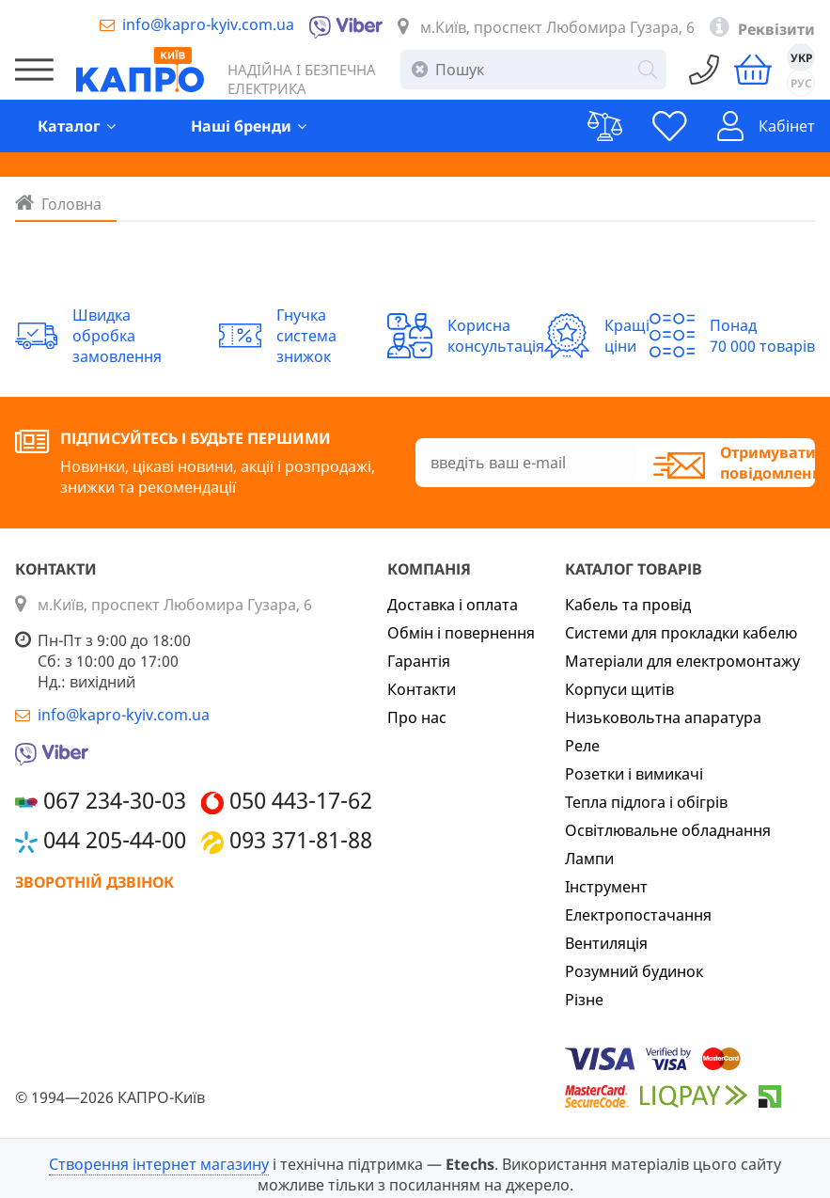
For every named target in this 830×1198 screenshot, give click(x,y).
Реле (582, 745)
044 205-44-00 (114, 839)
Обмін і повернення (461, 633)
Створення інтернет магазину (159, 1164)
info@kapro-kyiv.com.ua (208, 24)
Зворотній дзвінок (94, 882)
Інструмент (606, 886)
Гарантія (418, 661)
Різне (584, 999)
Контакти (421, 689)
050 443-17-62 (300, 799)
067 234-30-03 (114, 799)
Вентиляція (606, 943)
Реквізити (776, 29)
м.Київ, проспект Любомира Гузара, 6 (557, 27)
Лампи (589, 858)
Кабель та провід (628, 604)
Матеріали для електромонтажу (682, 661)
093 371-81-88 (300, 839)
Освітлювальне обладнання (668, 830)
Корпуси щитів (619, 689)
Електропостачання (638, 915)
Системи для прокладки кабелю (681, 633)
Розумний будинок (634, 971)
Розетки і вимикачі (634, 774)
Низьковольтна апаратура (663, 717)
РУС (801, 83)
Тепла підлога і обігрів (646, 802)
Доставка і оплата (452, 604)
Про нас (416, 717)
